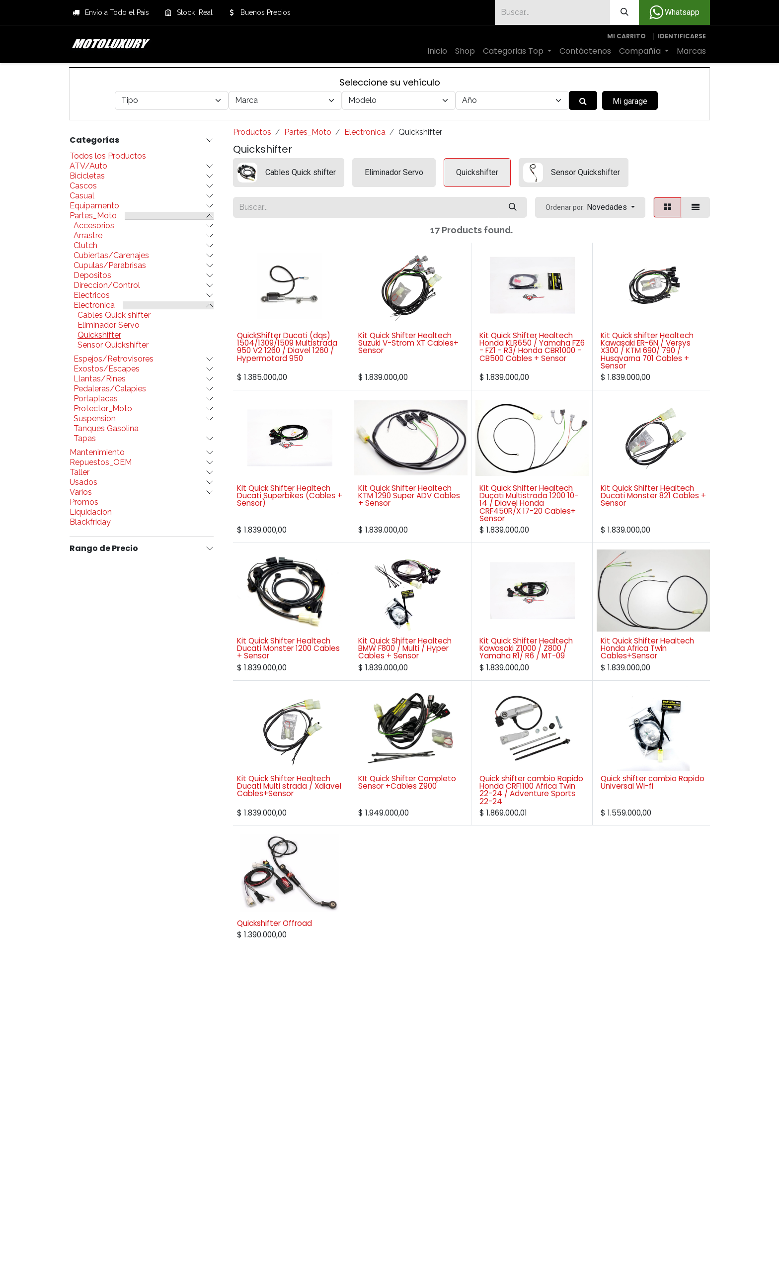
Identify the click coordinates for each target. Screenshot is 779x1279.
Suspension (95, 419)
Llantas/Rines (100, 379)
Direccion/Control (107, 285)
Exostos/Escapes (107, 369)
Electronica (94, 305)
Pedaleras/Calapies (110, 389)
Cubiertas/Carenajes (111, 256)
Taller (79, 472)
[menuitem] (437, 51)
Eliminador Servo (109, 325)
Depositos (92, 275)
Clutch (85, 246)
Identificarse (682, 36)
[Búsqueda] (624, 12)
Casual (82, 196)
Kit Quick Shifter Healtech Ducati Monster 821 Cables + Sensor (653, 495)
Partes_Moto (93, 216)
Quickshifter (99, 335)
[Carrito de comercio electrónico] (626, 36)
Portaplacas (96, 399)
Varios (81, 492)
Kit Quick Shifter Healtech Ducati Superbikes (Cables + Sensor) (289, 495)
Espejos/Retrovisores (114, 359)
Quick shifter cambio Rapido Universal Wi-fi (652, 782)
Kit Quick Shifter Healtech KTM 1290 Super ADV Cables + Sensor (409, 495)
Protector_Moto (103, 409)
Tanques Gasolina (106, 429)
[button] (590, 207)
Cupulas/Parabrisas (110, 266)
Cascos (83, 186)
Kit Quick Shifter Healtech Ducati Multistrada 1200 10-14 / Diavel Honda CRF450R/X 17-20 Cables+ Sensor (528, 503)
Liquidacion (91, 512)
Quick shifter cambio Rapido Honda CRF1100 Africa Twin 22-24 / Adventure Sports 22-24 (531, 790)
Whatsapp (674, 12)
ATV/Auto (88, 166)
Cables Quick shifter (114, 315)
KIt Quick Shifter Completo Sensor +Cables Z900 (407, 782)
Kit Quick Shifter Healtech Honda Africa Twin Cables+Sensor (647, 648)
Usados (83, 482)
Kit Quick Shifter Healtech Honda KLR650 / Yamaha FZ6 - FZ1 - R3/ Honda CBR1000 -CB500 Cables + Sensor (532, 347)
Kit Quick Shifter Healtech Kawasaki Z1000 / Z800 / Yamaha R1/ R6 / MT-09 (526, 648)
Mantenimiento (97, 453)
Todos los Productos (108, 156)
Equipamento (94, 206)
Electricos (92, 295)
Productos (252, 132)
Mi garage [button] (630, 101)
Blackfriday (90, 522)
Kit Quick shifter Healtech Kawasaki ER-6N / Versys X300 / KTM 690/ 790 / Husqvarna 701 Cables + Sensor (647, 350)
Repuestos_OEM (101, 462)
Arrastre (88, 236)
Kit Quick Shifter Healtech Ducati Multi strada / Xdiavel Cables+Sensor (289, 786)
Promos (84, 502)
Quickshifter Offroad (274, 923)
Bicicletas (87, 176)
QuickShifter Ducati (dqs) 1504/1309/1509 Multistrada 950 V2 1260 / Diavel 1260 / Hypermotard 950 (287, 347)
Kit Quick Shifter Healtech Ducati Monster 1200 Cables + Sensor (288, 648)
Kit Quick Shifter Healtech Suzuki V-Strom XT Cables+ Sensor (408, 343)
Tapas (85, 439)
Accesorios (94, 226)
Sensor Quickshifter (113, 345)
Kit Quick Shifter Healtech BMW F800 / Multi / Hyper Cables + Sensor (405, 648)
